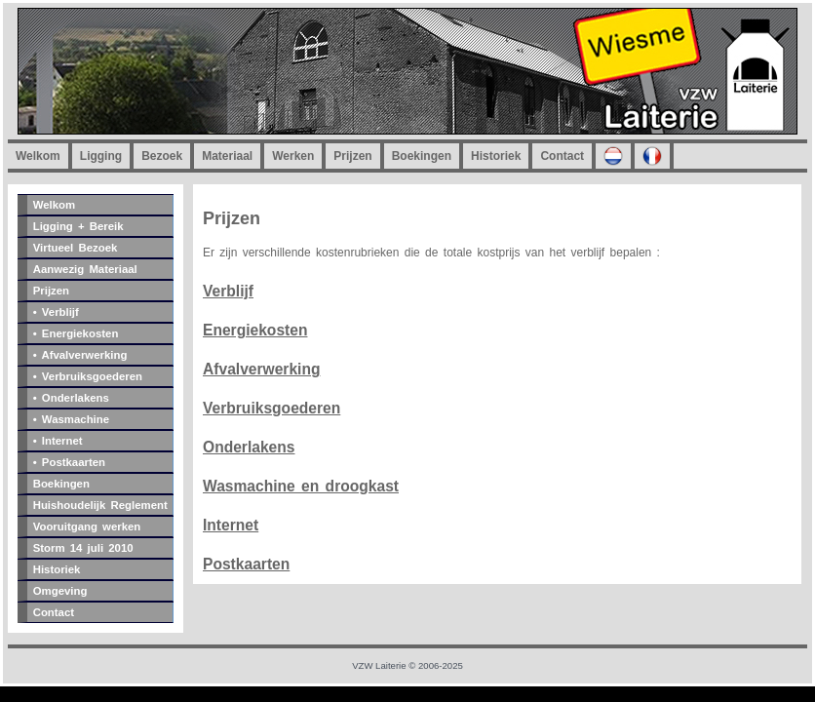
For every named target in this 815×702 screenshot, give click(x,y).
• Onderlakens (71, 398)
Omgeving (60, 591)
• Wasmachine (71, 419)
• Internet (58, 441)
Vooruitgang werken (87, 526)
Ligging (101, 156)
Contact (562, 156)
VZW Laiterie (379, 665)
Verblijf (228, 291)
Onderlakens (248, 447)
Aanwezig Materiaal (85, 269)
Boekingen (421, 156)
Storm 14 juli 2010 (83, 548)
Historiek (496, 156)
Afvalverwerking (261, 369)
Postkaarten (246, 564)
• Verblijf (56, 312)
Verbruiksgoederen (271, 408)
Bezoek (161, 156)
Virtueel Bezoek (75, 248)
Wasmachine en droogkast (301, 486)
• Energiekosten (76, 333)
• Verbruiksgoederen (87, 376)
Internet (230, 525)
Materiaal (227, 156)
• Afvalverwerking (80, 355)
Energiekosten (255, 330)
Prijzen (352, 156)
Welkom (38, 156)
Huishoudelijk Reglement (100, 505)
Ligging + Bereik (78, 226)
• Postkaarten (69, 462)
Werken (293, 156)
